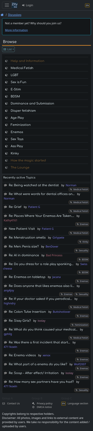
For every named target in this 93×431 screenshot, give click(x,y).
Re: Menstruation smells (27, 237)
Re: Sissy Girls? (20, 320)
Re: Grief (15, 207)
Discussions (14, 15)
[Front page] (2, 15)
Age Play (17, 117)
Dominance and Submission (32, 103)
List (7, 49)
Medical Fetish (22, 68)
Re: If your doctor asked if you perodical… (40, 299)
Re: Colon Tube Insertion (27, 311)
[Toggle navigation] (7, 5)
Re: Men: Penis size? (24, 246)
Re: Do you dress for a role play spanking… (41, 264)
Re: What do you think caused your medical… (43, 329)
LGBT (14, 75)
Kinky (15, 153)
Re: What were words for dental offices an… (42, 194)
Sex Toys (17, 139)
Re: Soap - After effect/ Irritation (34, 373)
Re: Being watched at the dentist (34, 185)
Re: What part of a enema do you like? (38, 364)
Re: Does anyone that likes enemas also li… (41, 286)
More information (16, 30)
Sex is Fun (18, 82)
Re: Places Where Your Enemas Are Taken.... (41, 216)
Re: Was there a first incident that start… (39, 342)
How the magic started (28, 160)
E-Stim (16, 89)
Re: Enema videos (22, 355)
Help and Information (27, 61)
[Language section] (87, 5)
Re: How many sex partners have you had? (41, 381)
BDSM (15, 96)
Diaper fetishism (23, 110)
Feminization (21, 125)
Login (27, 5)
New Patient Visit (22, 228)
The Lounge (20, 167)
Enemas (17, 132)
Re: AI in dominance (24, 255)
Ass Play (17, 146)
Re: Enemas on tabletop (27, 277)
